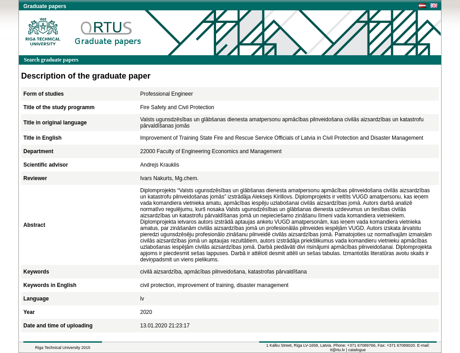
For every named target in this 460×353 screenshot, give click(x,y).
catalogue (357, 350)
